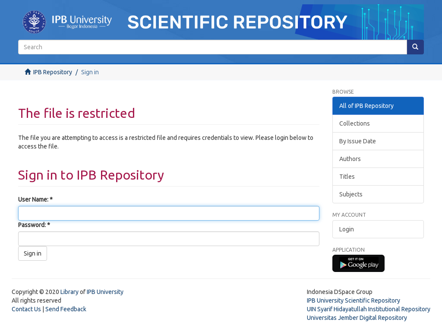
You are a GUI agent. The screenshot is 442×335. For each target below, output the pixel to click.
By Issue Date (357, 141)
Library (69, 291)
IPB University (105, 291)
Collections (354, 123)
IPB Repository (52, 72)
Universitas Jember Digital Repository (357, 317)
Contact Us (26, 309)
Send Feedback (65, 309)
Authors (350, 158)
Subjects (351, 194)
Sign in (32, 253)
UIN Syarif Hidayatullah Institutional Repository (368, 309)
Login (346, 229)
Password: (32, 224)
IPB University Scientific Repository (353, 300)
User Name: (34, 199)
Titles (347, 176)
